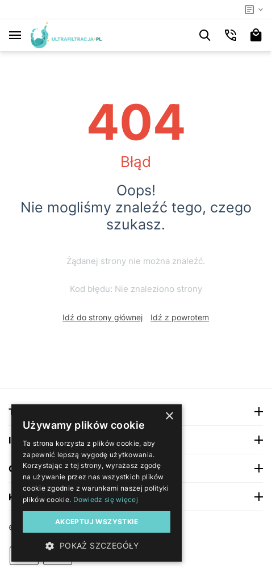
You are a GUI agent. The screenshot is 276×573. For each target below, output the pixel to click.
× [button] (169, 416)
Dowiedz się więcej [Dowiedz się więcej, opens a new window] (105, 499)
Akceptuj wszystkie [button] (96, 521)
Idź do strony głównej (102, 317)
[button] (96, 545)
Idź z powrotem (179, 317)
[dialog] (96, 483)
